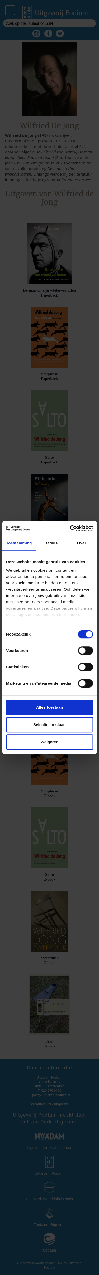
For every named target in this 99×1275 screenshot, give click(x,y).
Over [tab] (81, 543)
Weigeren (49, 742)
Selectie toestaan (49, 724)
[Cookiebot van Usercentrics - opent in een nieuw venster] (70, 528)
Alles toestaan (49, 707)
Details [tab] (51, 543)
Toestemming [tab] (19, 543)
